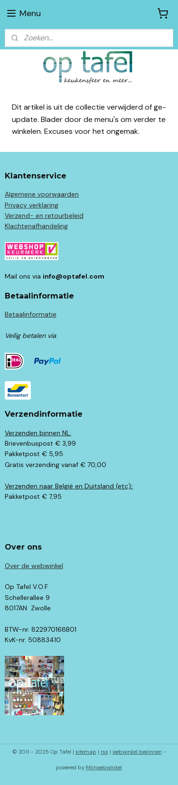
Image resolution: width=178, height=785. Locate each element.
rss (104, 751)
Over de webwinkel (34, 565)
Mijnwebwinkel (104, 767)
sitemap (85, 751)
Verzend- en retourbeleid (44, 215)
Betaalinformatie (30, 314)
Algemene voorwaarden (42, 194)
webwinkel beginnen (137, 751)
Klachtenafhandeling (36, 226)
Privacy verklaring (31, 205)
